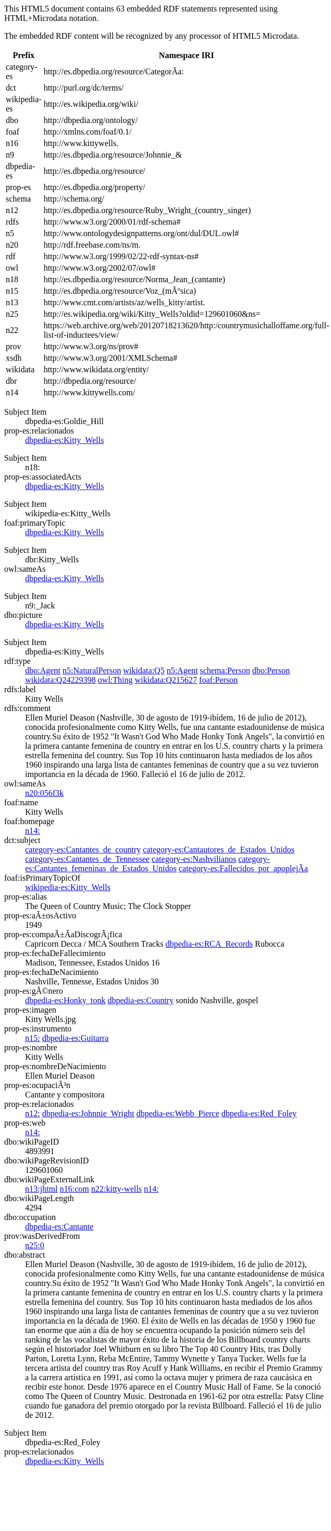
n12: (32, 1113)
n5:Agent (182, 670)
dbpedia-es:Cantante (59, 1226)
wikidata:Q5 (144, 670)
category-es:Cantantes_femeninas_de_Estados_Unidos (147, 864)
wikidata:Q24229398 (60, 679)
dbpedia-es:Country (141, 1000)
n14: (32, 830)
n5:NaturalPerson (92, 670)
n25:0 (34, 1245)
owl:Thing (115, 679)
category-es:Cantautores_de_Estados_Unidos (218, 849)
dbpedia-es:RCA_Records (209, 943)
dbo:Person (271, 670)
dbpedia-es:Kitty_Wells (64, 440)
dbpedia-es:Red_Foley (258, 1113)
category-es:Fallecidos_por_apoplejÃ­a (243, 868)
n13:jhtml (41, 1188)
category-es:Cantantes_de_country (83, 849)
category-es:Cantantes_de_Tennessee (87, 859)
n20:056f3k (44, 793)
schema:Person (225, 670)
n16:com (74, 1188)
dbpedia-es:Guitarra (75, 1038)
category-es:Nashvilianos (194, 859)
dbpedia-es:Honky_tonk (65, 1000)
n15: (32, 1038)
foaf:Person (218, 679)
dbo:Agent (43, 670)
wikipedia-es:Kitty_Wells (67, 887)
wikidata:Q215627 (166, 679)
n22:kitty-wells (116, 1188)
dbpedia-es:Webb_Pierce (178, 1113)
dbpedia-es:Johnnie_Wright (88, 1113)
